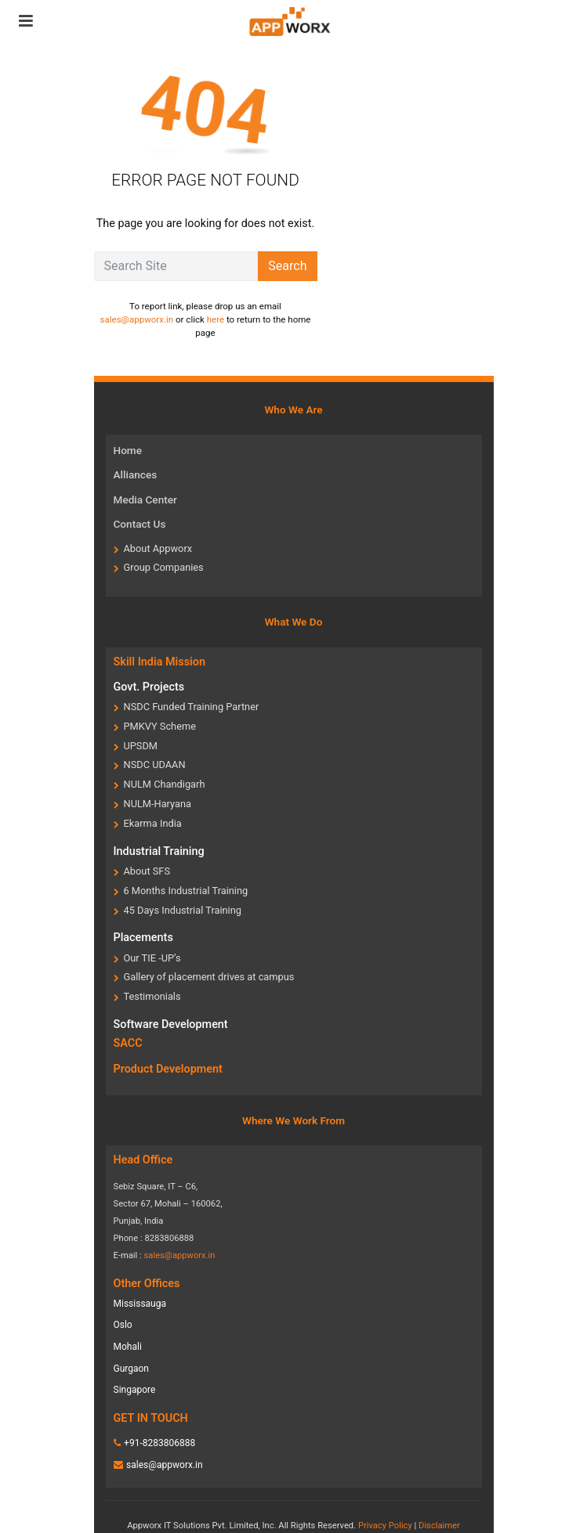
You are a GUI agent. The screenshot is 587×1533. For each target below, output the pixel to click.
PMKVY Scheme (160, 726)
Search (287, 265)
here (215, 319)
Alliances (136, 474)
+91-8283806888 (159, 1442)
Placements (143, 937)
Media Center (145, 499)
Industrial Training (159, 851)
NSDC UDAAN (155, 764)
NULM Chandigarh (164, 784)
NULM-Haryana (158, 804)
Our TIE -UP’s (152, 958)
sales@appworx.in (137, 319)
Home (128, 450)
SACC (128, 1043)
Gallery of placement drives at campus (209, 977)
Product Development (168, 1069)
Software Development (171, 1024)
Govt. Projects (149, 687)
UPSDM (141, 746)
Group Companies (164, 567)
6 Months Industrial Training (186, 890)
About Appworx (158, 548)
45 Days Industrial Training (182, 910)
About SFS (147, 871)
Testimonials (152, 996)
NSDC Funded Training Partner (191, 706)
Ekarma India (153, 823)
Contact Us (140, 524)
